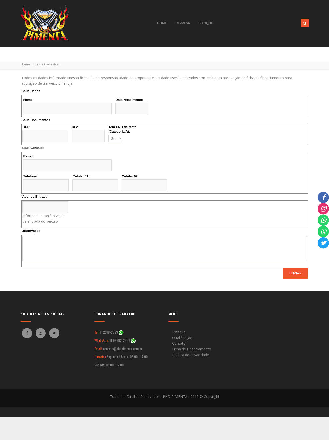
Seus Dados (31, 91)
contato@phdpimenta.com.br (122, 348)
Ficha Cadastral (47, 64)
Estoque (205, 23)
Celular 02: (130, 176)
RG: (75, 127)
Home (162, 23)
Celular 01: (81, 176)
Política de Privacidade (190, 354)
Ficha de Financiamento (191, 348)
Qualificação (182, 337)
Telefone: (30, 176)
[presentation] (59, 278)
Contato (179, 343)
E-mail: (28, 156)
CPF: (26, 127)
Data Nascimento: (129, 100)
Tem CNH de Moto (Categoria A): (123, 129)
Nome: (28, 100)
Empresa (182, 23)
